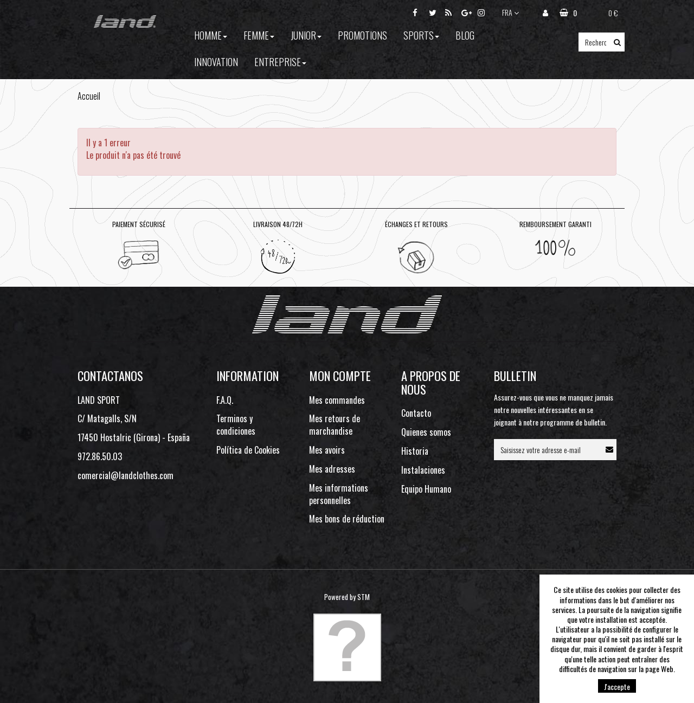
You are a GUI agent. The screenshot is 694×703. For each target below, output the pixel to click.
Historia (414, 450)
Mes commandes (337, 400)
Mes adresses (332, 468)
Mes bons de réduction (346, 518)
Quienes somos (426, 431)
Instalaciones (423, 469)
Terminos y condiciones (235, 424)
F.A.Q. (224, 400)
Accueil (89, 95)
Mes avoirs (327, 449)
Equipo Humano (426, 488)
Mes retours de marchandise (334, 424)
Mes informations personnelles (338, 494)
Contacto (416, 413)
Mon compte (340, 375)
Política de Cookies (248, 449)
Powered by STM (347, 596)
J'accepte (617, 686)
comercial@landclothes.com (126, 475)
